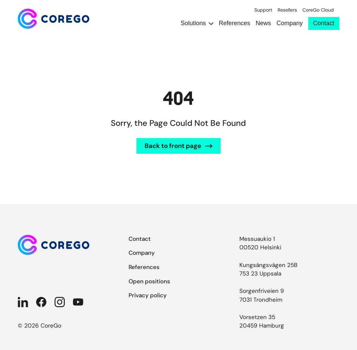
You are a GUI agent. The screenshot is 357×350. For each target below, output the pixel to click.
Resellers (287, 10)
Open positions (149, 281)
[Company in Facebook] (41, 302)
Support (263, 10)
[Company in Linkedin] (23, 302)
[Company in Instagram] (60, 302)
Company (290, 23)
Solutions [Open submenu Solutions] (193, 23)
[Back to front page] (53, 19)
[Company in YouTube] (78, 302)
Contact (323, 23)
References (234, 23)
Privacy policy (148, 295)
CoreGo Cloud (318, 10)
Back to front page (173, 146)
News (263, 23)
